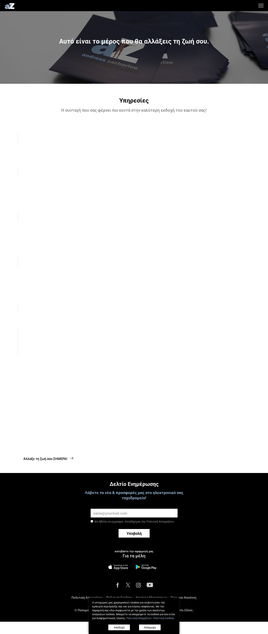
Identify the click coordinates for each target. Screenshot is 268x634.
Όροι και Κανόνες (184, 588)
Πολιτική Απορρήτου (160, 512)
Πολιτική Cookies (119, 588)
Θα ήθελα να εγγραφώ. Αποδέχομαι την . (134, 512)
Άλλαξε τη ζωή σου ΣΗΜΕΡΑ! (48, 449)
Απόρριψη (150, 627)
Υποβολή (134, 524)
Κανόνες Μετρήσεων (151, 588)
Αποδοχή (119, 627)
